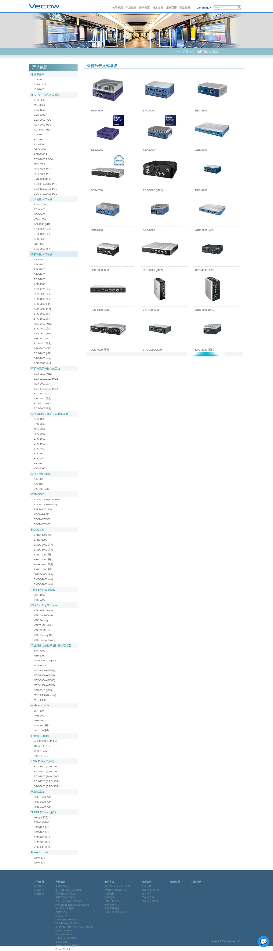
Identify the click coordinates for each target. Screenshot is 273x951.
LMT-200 (39, 710)
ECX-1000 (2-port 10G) (46, 776)
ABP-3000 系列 (42, 308)
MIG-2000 (39, 164)
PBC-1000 (201, 190)
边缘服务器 (37, 74)
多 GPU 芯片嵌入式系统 (45, 94)
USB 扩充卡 (40, 751)
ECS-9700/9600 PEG (45, 193)
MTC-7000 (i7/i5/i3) (44, 680)
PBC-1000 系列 (42, 299)
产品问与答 (148, 897)
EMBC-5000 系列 (43, 549)
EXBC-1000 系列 (43, 569)
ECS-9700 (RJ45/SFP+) (47, 781)
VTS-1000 (39, 599)
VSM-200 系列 (42, 847)
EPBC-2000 (40, 539)
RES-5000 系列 (42, 294)
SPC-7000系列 (42, 304)
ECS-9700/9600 (43, 403)
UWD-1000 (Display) (45, 660)
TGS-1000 (39, 279)
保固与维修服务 (150, 901)
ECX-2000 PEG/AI (44, 159)
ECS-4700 (97, 190)
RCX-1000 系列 (42, 383)
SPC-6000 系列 (42, 313)
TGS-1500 (39, 109)
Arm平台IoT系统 (40, 473)
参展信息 (39, 893)
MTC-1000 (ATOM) (44, 685)
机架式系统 (37, 791)
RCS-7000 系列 (42, 408)
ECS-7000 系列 (42, 248)
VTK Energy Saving (44, 640)
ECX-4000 (39, 209)
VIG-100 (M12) (42, 338)
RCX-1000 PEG (42, 174)
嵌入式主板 (37, 529)
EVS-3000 (39, 114)
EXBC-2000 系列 (43, 559)
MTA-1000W (41, 665)
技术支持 (158, 7)
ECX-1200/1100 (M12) (46, 388)
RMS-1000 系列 (42, 806)
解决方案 (145, 7)
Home (176, 51)
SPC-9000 (39, 274)
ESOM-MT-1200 (43, 509)
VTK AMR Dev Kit (43, 610)
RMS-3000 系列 (42, 801)
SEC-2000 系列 (42, 398)
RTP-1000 (39, 655)
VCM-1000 (40, 219)
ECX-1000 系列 (42, 234)
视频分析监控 (111, 901)
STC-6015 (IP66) (43, 690)
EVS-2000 (39, 144)
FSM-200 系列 (42, 837)
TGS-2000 (39, 100)
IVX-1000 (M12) (42, 129)
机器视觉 (109, 893)
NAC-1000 (40, 428)
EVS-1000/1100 (42, 179)
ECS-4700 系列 (42, 289)
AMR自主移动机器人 (115, 890)
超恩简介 (39, 886)
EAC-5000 (39, 443)
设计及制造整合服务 (115, 912)
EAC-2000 (39, 458)
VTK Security (41, 620)
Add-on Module (40, 705)
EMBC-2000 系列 (43, 579)
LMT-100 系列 (41, 730)
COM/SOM (37, 494)
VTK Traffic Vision (43, 625)
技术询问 (146, 893)
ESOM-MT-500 (42, 519)
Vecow (44, 6)
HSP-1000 (39, 594)
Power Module (39, 852)
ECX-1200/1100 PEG (45, 188)
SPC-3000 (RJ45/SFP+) (47, 786)
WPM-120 (39, 857)
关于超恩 (118, 7)
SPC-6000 (149, 230)
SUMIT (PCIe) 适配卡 (43, 812)
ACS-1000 (39, 419)
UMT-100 (39, 715)
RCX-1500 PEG (42, 169)
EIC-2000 (39, 463)
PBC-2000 (39, 269)
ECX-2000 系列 (42, 229)
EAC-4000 (39, 448)
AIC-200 (38, 479)
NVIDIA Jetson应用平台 (117, 886)
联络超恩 (185, 7)
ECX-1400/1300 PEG (45, 183)
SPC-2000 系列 (42, 358)
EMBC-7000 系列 (43, 544)
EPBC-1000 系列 (43, 554)
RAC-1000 (40, 433)
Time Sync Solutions (43, 589)
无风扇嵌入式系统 (41, 199)
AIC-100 (38, 484)
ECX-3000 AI (41, 139)
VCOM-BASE (41, 514)
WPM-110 (39, 862)
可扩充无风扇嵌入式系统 (45, 368)
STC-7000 (39, 650)
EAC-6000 (39, 438)
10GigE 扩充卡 (42, 746)
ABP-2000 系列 (42, 363)
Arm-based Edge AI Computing (49, 413)
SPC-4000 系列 (42, 328)
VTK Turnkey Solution (44, 605)
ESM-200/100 (41, 822)
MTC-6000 (40, 700)
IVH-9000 (39, 243)
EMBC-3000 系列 (43, 564)
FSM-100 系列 (42, 842)
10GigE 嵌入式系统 (42, 761)
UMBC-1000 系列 (43, 574)
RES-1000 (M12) (43, 353)
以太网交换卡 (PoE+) (45, 741)
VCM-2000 (40, 204)
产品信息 (131, 7)
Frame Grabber (40, 735)
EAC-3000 (39, 453)
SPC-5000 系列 (42, 318)
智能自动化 (110, 904)
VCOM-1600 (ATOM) (45, 504)
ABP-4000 (39, 284)
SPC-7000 (97, 230)
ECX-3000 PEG (42, 119)
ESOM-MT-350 (42, 524)
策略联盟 (171, 7)
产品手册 (146, 886)
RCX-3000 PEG (42, 124)
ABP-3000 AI (41, 154)
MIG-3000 (39, 104)
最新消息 (39, 890)
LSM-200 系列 (41, 827)
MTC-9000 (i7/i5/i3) (44, 670)
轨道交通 (109, 897)
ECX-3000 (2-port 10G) (46, 766)
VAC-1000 (39, 468)
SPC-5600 (39, 239)
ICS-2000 (39, 79)
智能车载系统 (111, 908)
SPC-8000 (39, 264)
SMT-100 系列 (41, 725)
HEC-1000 (40, 214)
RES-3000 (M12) (43, 323)
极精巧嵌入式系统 (41, 254)
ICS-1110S (40, 84)
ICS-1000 (39, 89)
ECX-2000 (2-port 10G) (46, 771)
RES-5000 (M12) (153, 190)
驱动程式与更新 (150, 890)
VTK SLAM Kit (42, 630)
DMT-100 (39, 720)
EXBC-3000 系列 (43, 534)
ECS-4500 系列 (42, 343)
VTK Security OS (43, 635)
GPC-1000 (40, 149)
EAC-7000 (39, 424)
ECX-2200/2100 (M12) (46, 378)
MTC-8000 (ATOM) (44, 675)
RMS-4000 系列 (42, 796)
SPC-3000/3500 (43, 348)
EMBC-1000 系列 (43, 584)
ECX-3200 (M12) (43, 373)
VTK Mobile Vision (44, 615)
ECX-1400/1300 (43, 393)
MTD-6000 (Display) (45, 695)
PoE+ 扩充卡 (41, 755)
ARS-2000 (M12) (43, 333)
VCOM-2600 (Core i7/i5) (47, 499)
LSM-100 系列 (41, 832)
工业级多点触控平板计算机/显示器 (51, 645)
